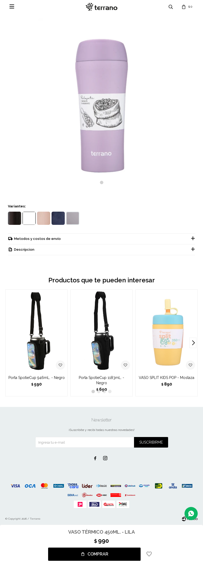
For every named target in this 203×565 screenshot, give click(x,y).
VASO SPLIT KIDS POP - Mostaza (166, 378)
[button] (101, 182)
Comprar (97, 554)
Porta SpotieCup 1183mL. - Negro (101, 380)
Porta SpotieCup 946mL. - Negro (36, 378)
